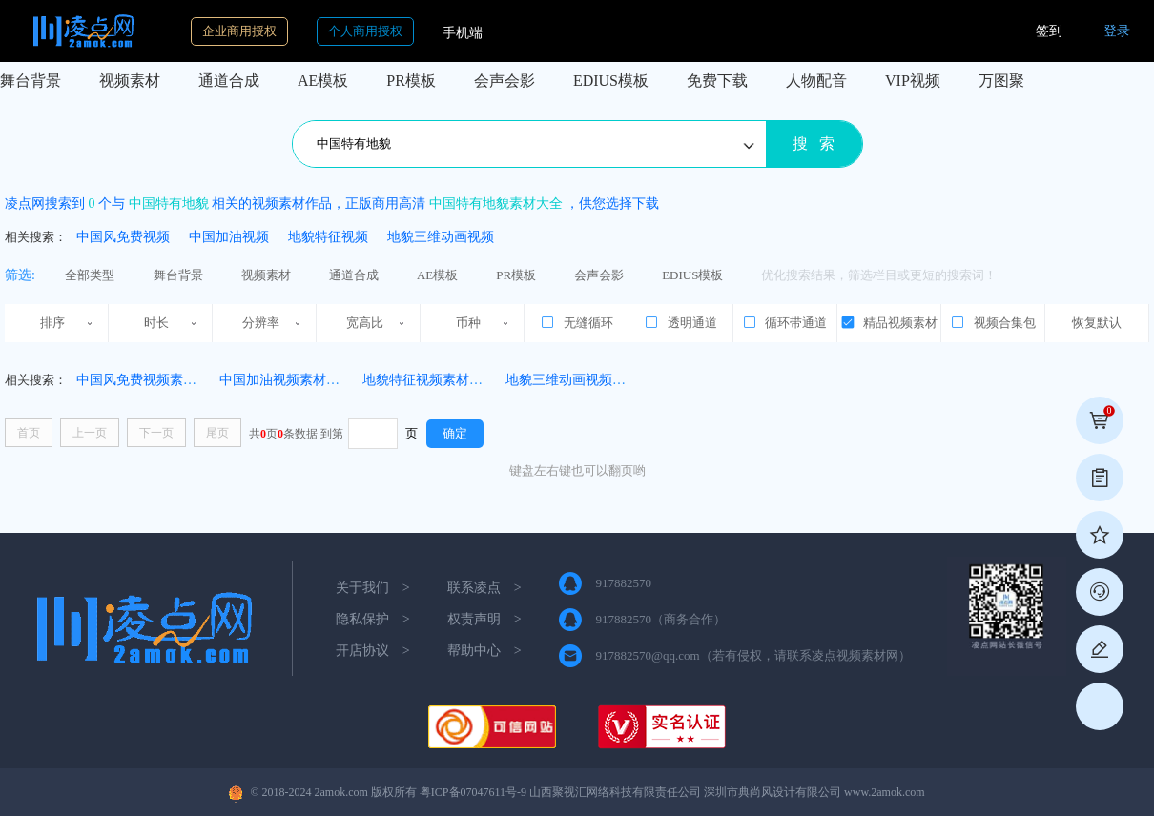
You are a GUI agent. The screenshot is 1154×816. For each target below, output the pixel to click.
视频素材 (129, 80)
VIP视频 (912, 80)
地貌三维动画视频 (440, 237)
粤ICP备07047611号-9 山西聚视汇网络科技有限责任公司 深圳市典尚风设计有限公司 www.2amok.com (672, 792)
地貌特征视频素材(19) (426, 380)
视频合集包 (992, 322)
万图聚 (1001, 80)
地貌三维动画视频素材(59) (583, 380)
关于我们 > (373, 588)
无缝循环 (576, 322)
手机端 (463, 33)
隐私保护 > (373, 619)
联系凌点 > (484, 588)
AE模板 (323, 80)
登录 (1116, 31)
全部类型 (89, 275)
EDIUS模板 (611, 80)
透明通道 (680, 322)
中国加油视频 (229, 237)
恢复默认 (1097, 323)
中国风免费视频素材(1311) (154, 380)
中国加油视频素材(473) (287, 380)
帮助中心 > (484, 650)
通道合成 (228, 80)
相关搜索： (36, 237)
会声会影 (504, 80)
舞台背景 (30, 80)
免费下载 (717, 80)
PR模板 (411, 80)
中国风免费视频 (123, 237)
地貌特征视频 (328, 237)
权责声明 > (484, 619)
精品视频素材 (889, 322)
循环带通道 (784, 322)
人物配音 (816, 80)
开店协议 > (373, 650)
